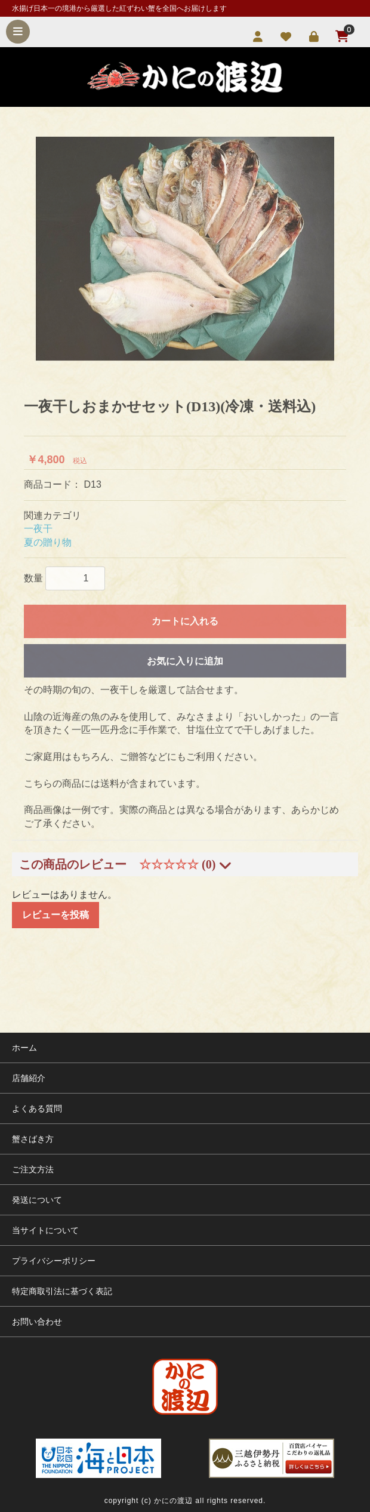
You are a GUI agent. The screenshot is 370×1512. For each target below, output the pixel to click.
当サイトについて (45, 1230)
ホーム (24, 1047)
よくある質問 (37, 1108)
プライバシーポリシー (53, 1260)
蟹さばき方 (33, 1139)
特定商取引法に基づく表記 (62, 1291)
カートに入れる (185, 621)
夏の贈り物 (48, 542)
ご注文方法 (33, 1169)
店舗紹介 (28, 1078)
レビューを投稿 (55, 915)
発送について (37, 1200)
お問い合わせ (37, 1321)
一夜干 (38, 528)
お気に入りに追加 (185, 661)
